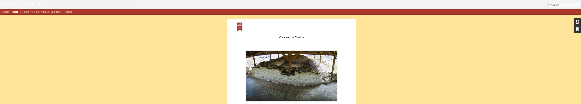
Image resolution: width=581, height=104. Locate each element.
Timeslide (67, 12)
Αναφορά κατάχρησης (307, 102)
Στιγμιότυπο (56, 12)
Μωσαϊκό (35, 12)
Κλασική (5, 12)
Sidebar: (45, 12)
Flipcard (14, 12)
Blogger (295, 102)
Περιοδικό (24, 12)
